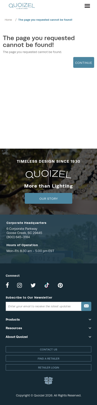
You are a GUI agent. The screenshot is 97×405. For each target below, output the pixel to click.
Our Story (48, 199)
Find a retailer (48, 358)
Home (8, 19)
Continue (83, 63)
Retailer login (48, 367)
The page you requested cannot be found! (45, 19)
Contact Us (48, 349)
